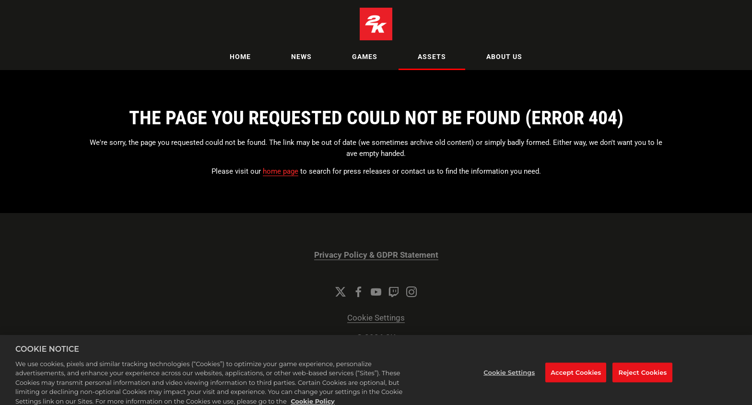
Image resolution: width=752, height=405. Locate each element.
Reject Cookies (643, 378)
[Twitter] (340, 291)
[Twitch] (393, 291)
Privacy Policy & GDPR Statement (376, 255)
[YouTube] (376, 291)
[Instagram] (411, 291)
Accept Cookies (576, 378)
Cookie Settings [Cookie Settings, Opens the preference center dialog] (509, 378)
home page (280, 171)
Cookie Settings (376, 317)
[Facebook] (358, 291)
